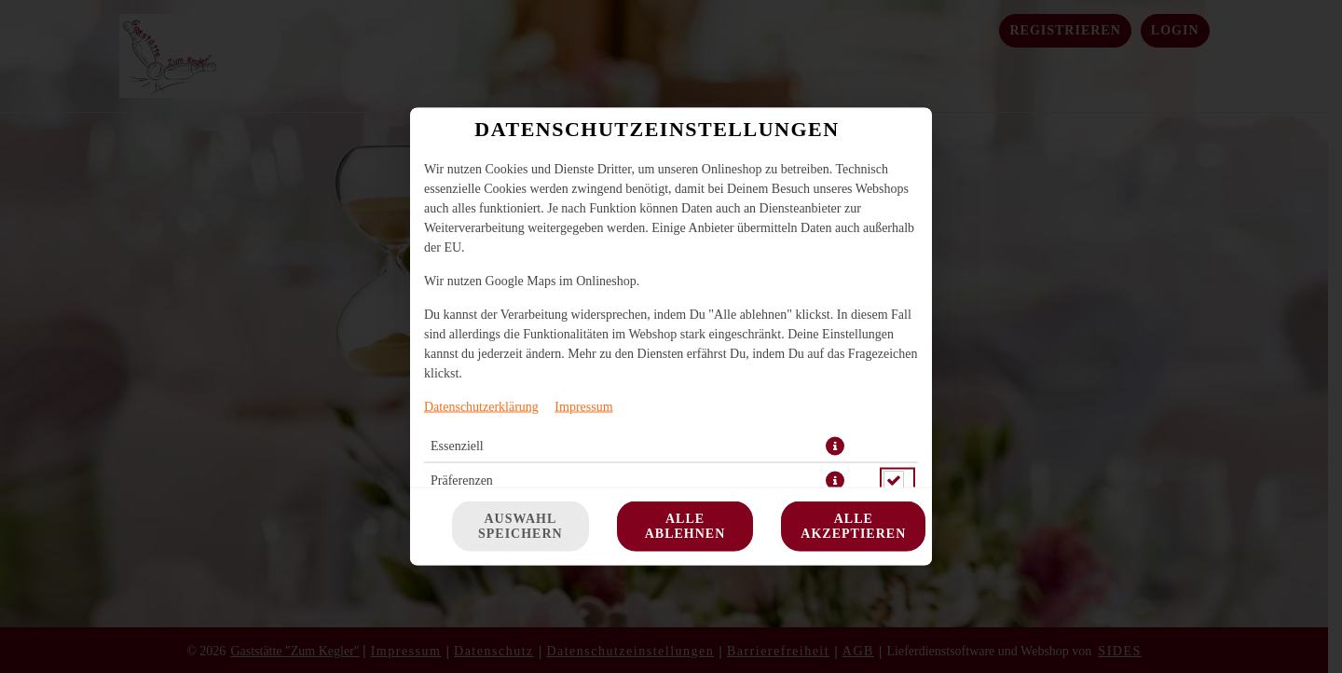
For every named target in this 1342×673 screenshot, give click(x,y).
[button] (835, 452)
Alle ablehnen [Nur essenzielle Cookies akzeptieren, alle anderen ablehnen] (685, 526)
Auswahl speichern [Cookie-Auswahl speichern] (520, 526)
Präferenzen (462, 486)
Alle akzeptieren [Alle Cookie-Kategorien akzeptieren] (853, 526)
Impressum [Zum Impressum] (583, 412)
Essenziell (457, 452)
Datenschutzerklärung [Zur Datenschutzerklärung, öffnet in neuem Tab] (481, 412)
